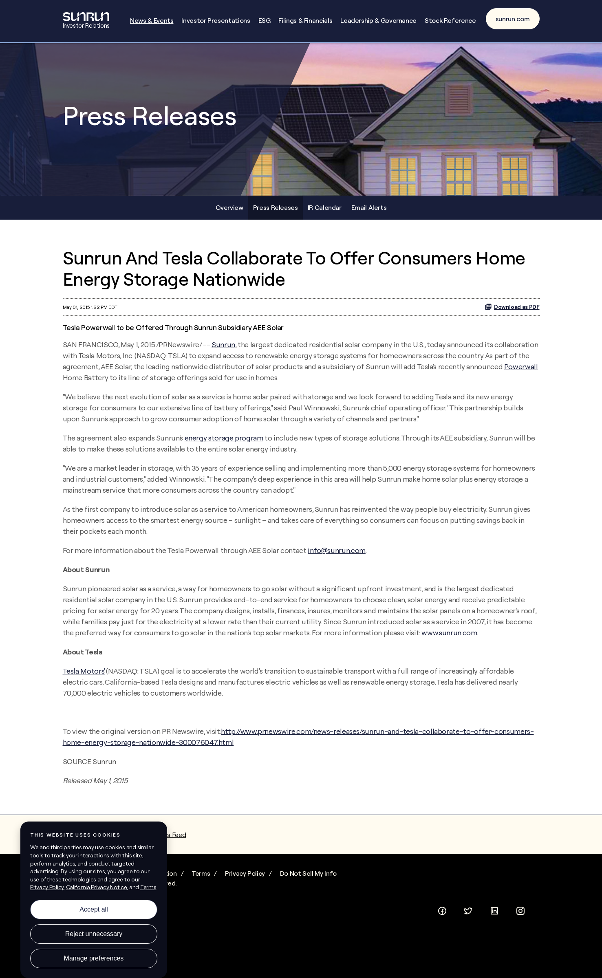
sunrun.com (513, 19)
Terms (201, 878)
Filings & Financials (305, 20)
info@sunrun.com (337, 555)
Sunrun (223, 349)
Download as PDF (512, 311)
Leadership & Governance (378, 20)
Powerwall (521, 371)
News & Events (151, 20)
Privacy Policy (245, 878)
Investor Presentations (215, 20)
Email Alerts (369, 212)
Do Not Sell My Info (308, 878)
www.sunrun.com (449, 637)
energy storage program (224, 442)
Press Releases (275, 212)
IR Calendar (325, 212)
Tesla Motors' (84, 676)
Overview (229, 212)
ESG (264, 20)
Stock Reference (450, 20)
